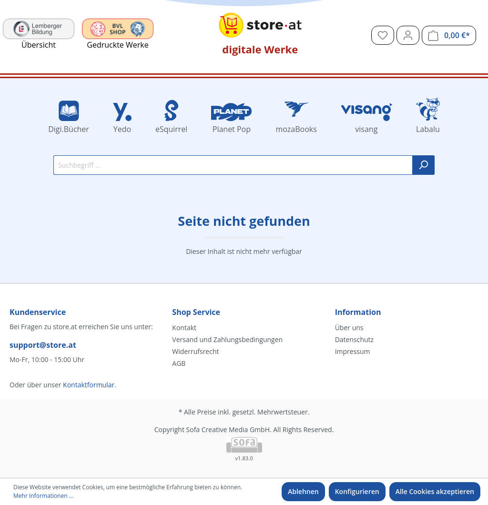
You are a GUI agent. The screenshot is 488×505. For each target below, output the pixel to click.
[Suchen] (423, 165)
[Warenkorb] (449, 35)
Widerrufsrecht (195, 351)
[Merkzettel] (382, 35)
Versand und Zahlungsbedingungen (227, 339)
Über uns (349, 327)
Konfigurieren (357, 491)
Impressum (352, 351)
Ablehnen (303, 491)
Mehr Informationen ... (43, 496)
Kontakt (184, 327)
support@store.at (43, 345)
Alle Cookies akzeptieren (435, 491)
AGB (178, 363)
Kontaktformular (88, 384)
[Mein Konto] (407, 35)
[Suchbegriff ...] (233, 165)
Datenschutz (354, 339)
